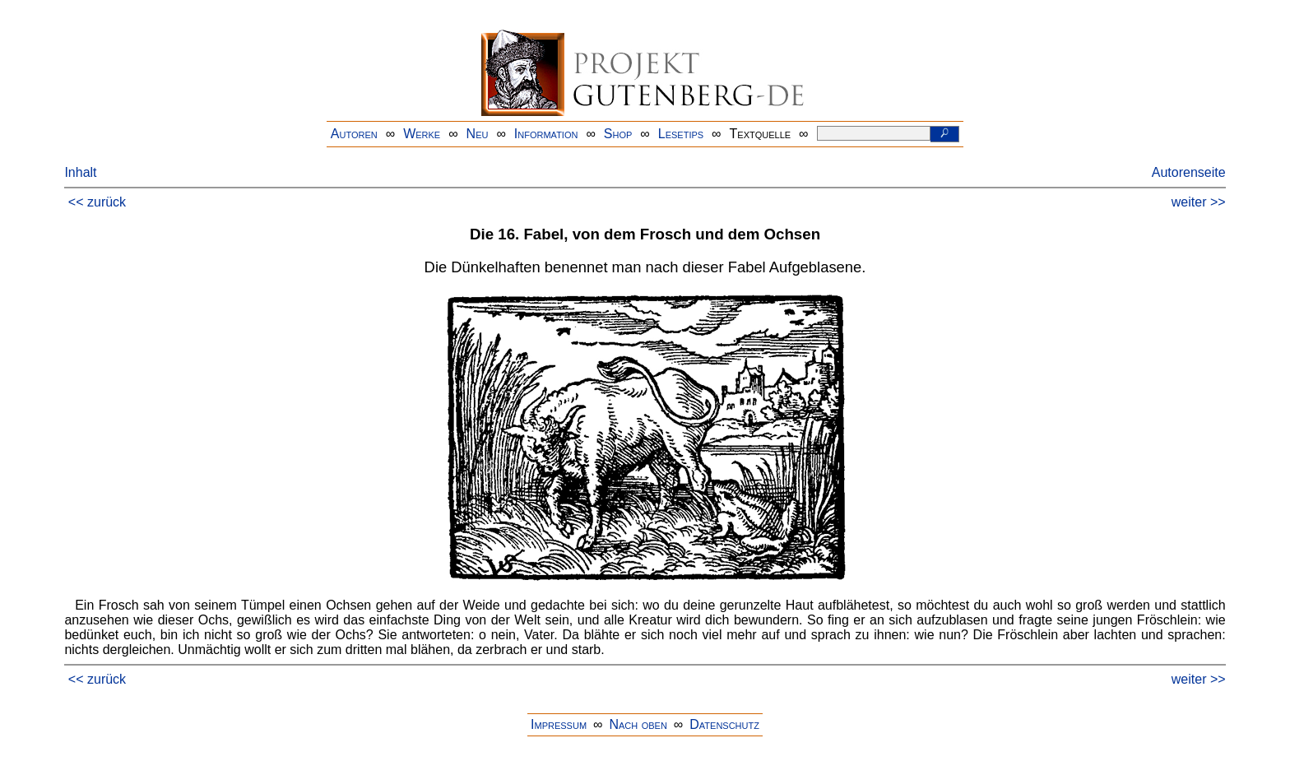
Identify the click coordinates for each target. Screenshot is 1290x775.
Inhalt (80, 172)
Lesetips (680, 134)
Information (546, 134)
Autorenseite (1189, 172)
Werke (421, 134)
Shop (618, 134)
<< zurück (97, 202)
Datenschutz (724, 724)
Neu (477, 134)
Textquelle (760, 134)
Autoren (354, 134)
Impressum (559, 724)
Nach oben (637, 724)
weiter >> (1199, 202)
